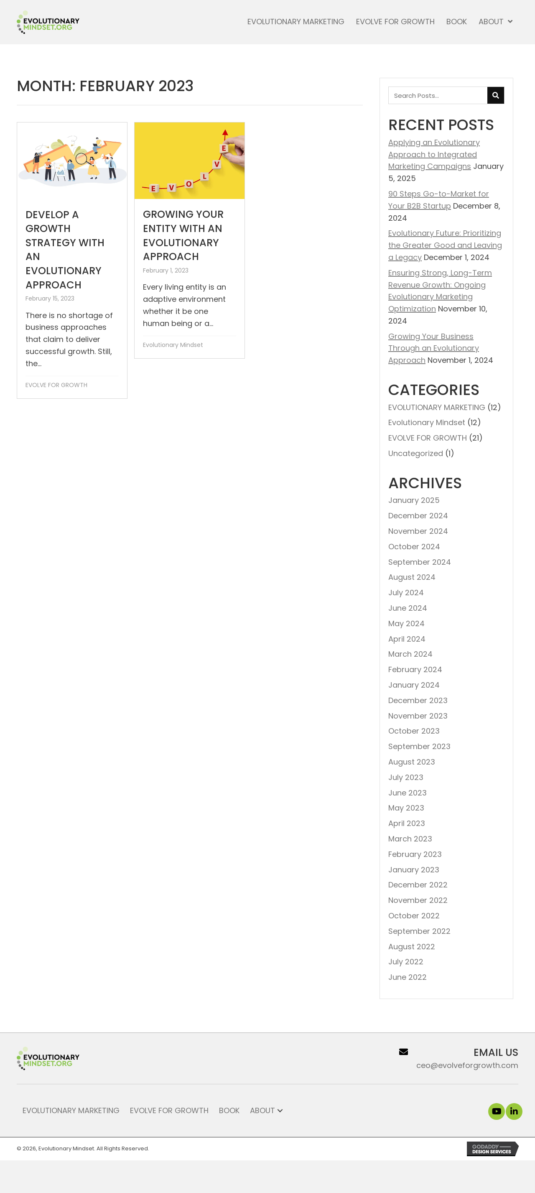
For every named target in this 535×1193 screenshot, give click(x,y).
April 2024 (406, 639)
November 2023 (418, 716)
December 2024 (418, 515)
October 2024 (414, 546)
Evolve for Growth (169, 1110)
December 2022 (418, 884)
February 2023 (415, 854)
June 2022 (407, 977)
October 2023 (414, 731)
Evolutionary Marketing (71, 1110)
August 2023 (411, 762)
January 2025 (414, 500)
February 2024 (415, 669)
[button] (496, 1111)
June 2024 (407, 608)
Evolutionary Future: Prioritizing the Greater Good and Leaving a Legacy (445, 245)
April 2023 (406, 823)
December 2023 (418, 700)
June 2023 (407, 793)
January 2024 (414, 685)
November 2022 (418, 900)
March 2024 (410, 654)
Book (229, 1110)
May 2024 (406, 623)
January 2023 (413, 869)
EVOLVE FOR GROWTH (56, 385)
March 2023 (410, 839)
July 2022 (405, 961)
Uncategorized (415, 453)
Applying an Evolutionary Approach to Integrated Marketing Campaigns (434, 154)
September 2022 (419, 931)
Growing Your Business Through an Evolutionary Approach (433, 348)
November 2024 (418, 531)
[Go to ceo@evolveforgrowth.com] (440, 1058)
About (262, 1110)
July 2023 (405, 777)
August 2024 (412, 577)
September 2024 (419, 562)
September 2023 (419, 746)
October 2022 (414, 915)
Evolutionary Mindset (173, 345)
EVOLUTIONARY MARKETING (436, 407)
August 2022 (411, 946)
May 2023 (406, 808)
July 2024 (406, 592)
